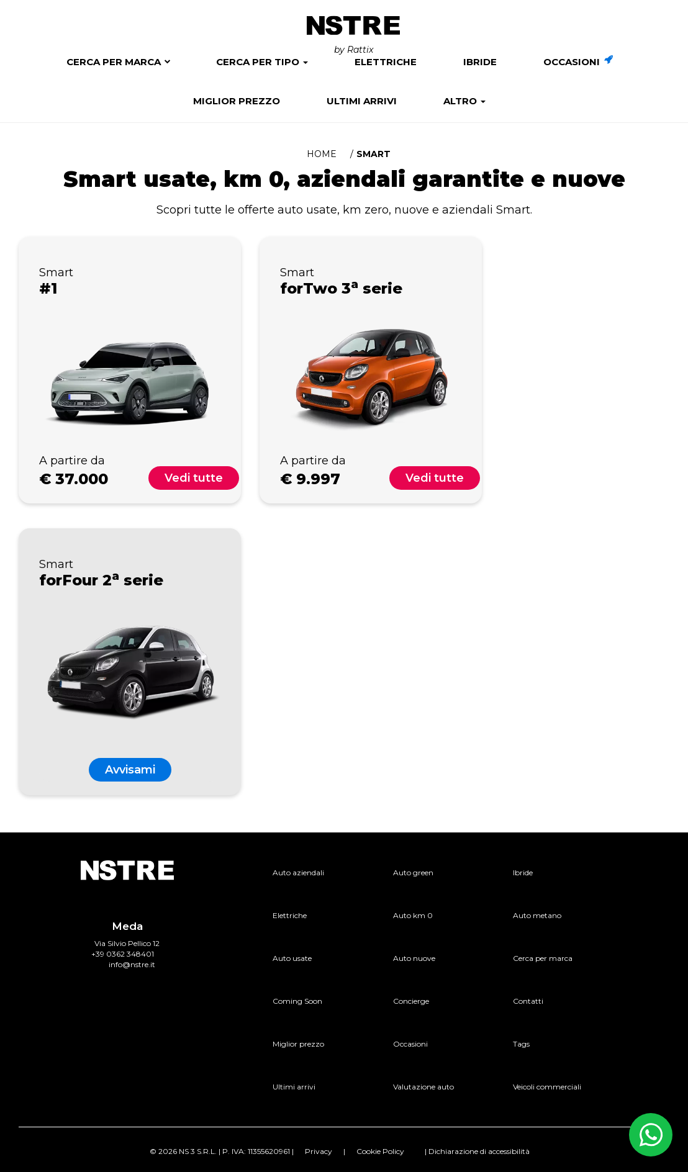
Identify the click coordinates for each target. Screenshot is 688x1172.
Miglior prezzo (236, 101)
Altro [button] (464, 101)
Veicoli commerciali (547, 1086)
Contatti (528, 1001)
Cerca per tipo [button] (262, 62)
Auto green (413, 872)
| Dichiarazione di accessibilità (477, 1151)
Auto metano (537, 915)
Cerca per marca (113, 62)
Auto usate (292, 958)
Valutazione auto (423, 1086)
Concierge (411, 1001)
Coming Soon (297, 1001)
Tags (521, 1043)
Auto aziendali (298, 872)
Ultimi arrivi (362, 101)
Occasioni (578, 62)
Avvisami (130, 770)
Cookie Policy (380, 1151)
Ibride (480, 62)
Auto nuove (414, 958)
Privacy (318, 1151)
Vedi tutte (194, 478)
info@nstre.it (132, 964)
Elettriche (386, 62)
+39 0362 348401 (122, 953)
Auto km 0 (413, 915)
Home (322, 154)
